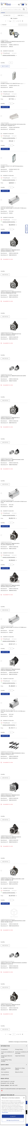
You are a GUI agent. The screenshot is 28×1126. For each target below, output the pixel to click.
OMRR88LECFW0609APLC (7, 751)
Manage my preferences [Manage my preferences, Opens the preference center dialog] (13, 1120)
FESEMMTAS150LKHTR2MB (7, 626)
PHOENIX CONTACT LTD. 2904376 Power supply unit (13, 83)
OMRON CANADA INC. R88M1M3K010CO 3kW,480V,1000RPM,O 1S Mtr (10, 418)
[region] (13, 1110)
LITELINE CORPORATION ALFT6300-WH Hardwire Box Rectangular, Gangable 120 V (13, 125)
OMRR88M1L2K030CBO (6, 1003)
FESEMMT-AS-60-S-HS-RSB (8, 710)
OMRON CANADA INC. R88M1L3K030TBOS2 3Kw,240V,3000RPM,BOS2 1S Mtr (11, 292)
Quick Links (14, 1064)
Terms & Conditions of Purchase (21, 1052)
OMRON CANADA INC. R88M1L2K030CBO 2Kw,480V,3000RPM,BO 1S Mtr (10, 1005)
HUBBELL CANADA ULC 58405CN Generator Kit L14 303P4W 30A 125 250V (12, 42)
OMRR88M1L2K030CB (6, 542)
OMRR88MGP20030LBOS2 (7, 961)
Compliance (4, 1049)
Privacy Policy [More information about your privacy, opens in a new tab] (5, 1112)
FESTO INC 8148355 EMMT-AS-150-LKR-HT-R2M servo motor (13, 208)
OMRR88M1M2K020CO (6, 248)
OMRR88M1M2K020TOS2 (7, 332)
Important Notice (20, 1056)
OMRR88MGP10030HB (6, 374)
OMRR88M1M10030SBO (7, 668)
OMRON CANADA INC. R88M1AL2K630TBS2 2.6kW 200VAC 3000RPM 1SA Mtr (12, 879)
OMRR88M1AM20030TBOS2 (8, 919)
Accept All (13, 1116)
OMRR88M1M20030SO (6, 793)
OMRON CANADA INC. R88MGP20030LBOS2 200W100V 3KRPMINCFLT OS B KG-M (14, 963)
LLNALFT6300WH (5, 123)
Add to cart (5, 107)
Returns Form (19, 1072)
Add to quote (5, 66)
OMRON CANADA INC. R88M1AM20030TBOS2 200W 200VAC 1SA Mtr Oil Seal (13, 921)
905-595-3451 (14, 1085)
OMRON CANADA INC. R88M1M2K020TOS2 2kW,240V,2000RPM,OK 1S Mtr (11, 334)
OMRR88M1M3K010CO (6, 416)
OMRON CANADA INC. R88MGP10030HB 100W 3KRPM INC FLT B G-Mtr (13, 376)
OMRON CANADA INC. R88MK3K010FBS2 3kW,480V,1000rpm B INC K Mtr (10, 586)
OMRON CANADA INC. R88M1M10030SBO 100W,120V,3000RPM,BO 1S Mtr (10, 670)
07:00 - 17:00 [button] (23, 3)
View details (5, 274)
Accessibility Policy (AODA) (6, 1060)
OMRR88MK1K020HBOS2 (7, 835)
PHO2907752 (4, 165)
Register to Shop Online (20, 1068)
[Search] (14, 9)
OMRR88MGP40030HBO (7, 458)
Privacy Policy (19, 1049)
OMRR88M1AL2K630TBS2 (7, 877)
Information (14, 1046)
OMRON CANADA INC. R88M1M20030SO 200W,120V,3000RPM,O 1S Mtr (10, 795)
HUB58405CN (4, 40)
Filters (7, 15)
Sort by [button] (20, 15)
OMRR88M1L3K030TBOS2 (7, 290)
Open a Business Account (6, 1068)
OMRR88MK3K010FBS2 (6, 584)
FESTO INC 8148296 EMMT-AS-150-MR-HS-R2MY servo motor (14, 502)
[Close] (24, 1097)
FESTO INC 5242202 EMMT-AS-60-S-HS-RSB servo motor (13, 712)
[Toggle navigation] (2, 4)
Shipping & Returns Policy (6, 1056)
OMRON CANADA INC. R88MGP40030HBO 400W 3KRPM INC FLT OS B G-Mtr (12, 460)
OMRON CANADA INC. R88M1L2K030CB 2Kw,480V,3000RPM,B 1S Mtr (10, 544)
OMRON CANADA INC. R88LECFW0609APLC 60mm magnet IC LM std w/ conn (13, 753)
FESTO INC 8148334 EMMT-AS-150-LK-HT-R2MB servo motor (13, 628)
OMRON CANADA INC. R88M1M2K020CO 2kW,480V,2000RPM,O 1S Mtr (10, 250)
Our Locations (5, 1072)
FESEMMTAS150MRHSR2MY (7, 500)
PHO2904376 (4, 82)
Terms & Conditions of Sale (7, 1052)
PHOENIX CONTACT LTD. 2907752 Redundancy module (12, 167)
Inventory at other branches (9, 55)
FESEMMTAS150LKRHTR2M (7, 206)
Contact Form (5, 1074)
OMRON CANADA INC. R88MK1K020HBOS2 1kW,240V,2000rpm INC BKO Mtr (11, 837)
